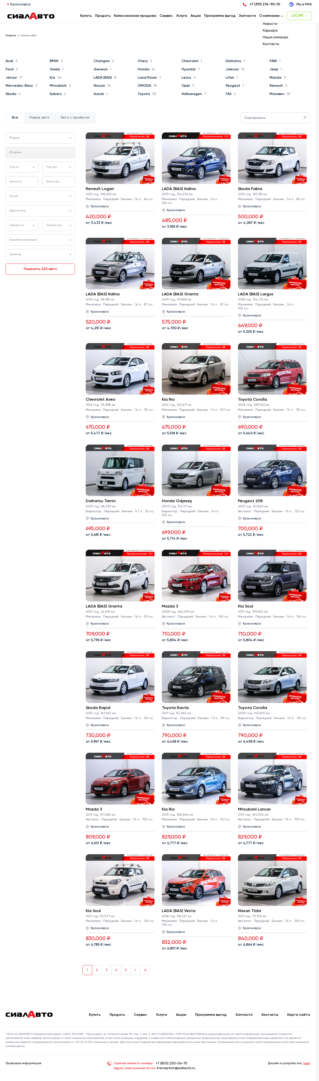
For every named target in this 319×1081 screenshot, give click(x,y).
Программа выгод (211, 1015)
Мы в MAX (300, 4)
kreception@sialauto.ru (176, 1068)
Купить (95, 1015)
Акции (181, 1015)
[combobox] (40, 138)
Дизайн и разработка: (289, 1063)
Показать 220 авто (40, 269)
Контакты (269, 1015)
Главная (11, 35)
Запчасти (244, 1015)
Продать (103, 16)
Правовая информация (23, 1063)
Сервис (140, 1015)
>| (145, 970)
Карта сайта (298, 1015)
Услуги (161, 1015)
